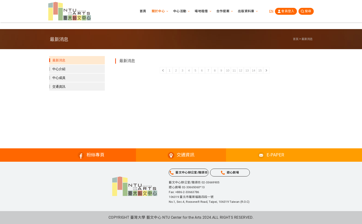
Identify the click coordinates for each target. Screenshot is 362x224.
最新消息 (307, 39)
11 (234, 70)
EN (271, 11)
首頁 (142, 11)
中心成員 (58, 78)
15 (260, 70)
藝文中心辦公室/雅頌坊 (191, 172)
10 (227, 70)
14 (253, 70)
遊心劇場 (233, 172)
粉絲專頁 (95, 155)
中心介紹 (58, 69)
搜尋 (308, 11)
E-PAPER (275, 155)
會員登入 (287, 11)
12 (240, 70)
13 (247, 70)
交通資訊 (58, 86)
